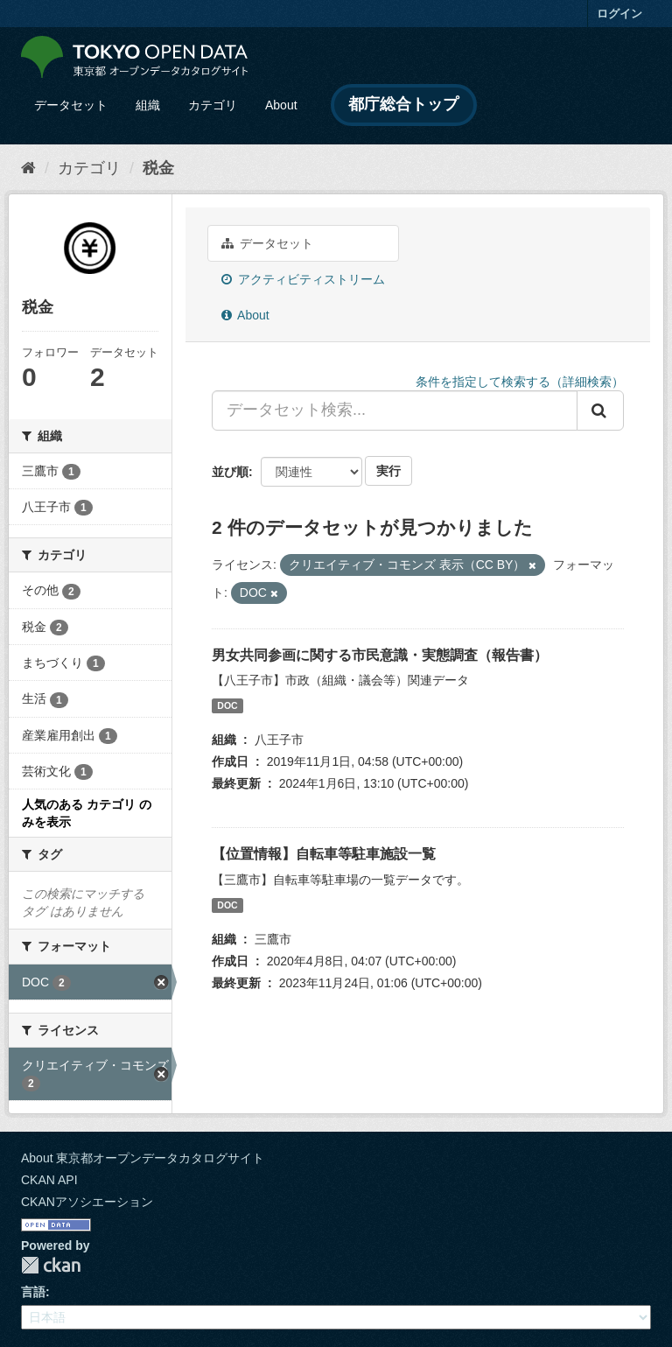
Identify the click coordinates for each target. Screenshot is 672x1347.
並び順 (230, 472)
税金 (158, 168)
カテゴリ (212, 105)
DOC (227, 705)
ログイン (619, 13)
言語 (33, 1292)
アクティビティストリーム (303, 279)
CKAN (50, 1265)
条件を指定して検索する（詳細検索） (520, 382)
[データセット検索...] (395, 410)
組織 (148, 105)
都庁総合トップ (403, 104)
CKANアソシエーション (87, 1202)
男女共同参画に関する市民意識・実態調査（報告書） (380, 655)
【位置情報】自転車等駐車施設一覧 (324, 853)
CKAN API (49, 1180)
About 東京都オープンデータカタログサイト (142, 1158)
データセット (71, 105)
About (281, 105)
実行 (388, 471)
